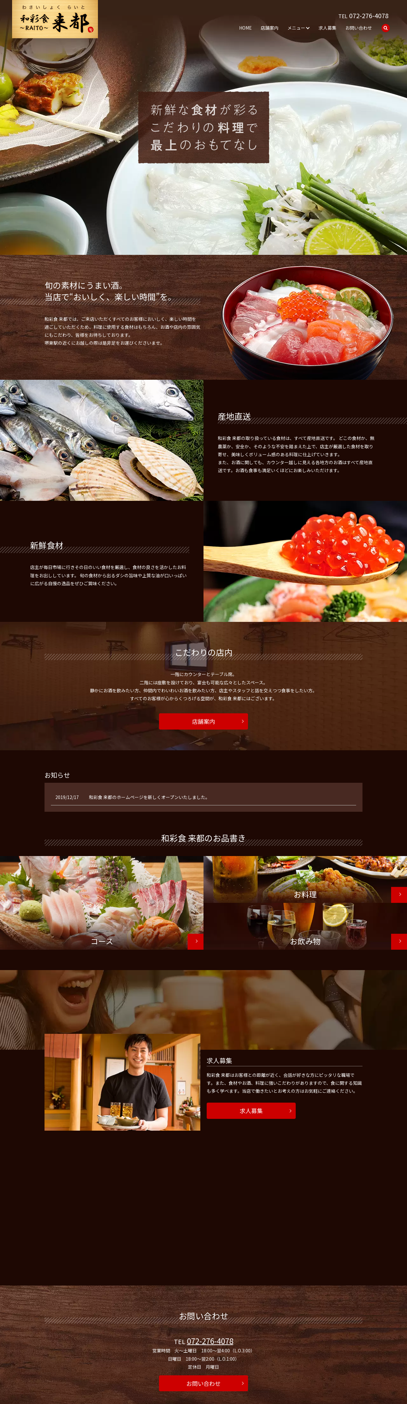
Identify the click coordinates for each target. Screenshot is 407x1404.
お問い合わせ (358, 27)
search (385, 28)
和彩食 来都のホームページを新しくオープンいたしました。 (149, 797)
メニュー (296, 27)
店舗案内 (270, 27)
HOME (245, 27)
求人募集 (327, 27)
